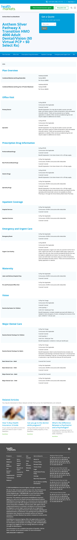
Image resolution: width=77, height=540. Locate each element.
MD (63, 459)
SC (65, 463)
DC (63, 457)
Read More (5, 431)
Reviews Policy (38, 464)
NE (62, 461)
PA (61, 463)
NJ (66, 461)
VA (53, 464)
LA (60, 459)
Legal (35, 469)
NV (51, 463)
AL (50, 457)
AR (52, 457)
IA (50, 459)
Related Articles (10, 399)
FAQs (27, 461)
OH (55, 463)
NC (60, 461)
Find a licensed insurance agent (42, 8)
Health (8, 459)
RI (63, 463)
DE (65, 457)
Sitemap (36, 476)
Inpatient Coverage (46, 54)
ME (65, 459)
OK (57, 463)
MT (58, 461)
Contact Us (20, 472)
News (27, 470)
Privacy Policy (37, 462)
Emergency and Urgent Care (62, 54)
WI (57, 464)
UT (51, 464)
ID (52, 459)
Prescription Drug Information (30, 54)
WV (59, 464)
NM (68, 461)
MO (53, 461)
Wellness (8, 480)
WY (62, 464)
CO (59, 457)
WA (55, 464)
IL (53, 459)
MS (55, 461)
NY (53, 463)
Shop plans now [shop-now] (61, 8)
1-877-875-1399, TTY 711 (54, 2)
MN (51, 461)
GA (68, 457)
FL (66, 457)
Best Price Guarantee (40, 478)
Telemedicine (10, 478)
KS (57, 459)
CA (56, 457)
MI (67, 459)
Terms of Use (37, 467)
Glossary (28, 468)
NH (64, 461)
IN (55, 459)
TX (69, 463)
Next (44, 28)
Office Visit (16, 54)
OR (59, 463)
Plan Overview (6, 54)
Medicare (9, 462)
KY (59, 459)
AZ (54, 457)
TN (67, 463)
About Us (36, 459)
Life (7, 468)
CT (61, 457)
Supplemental (10, 475)
